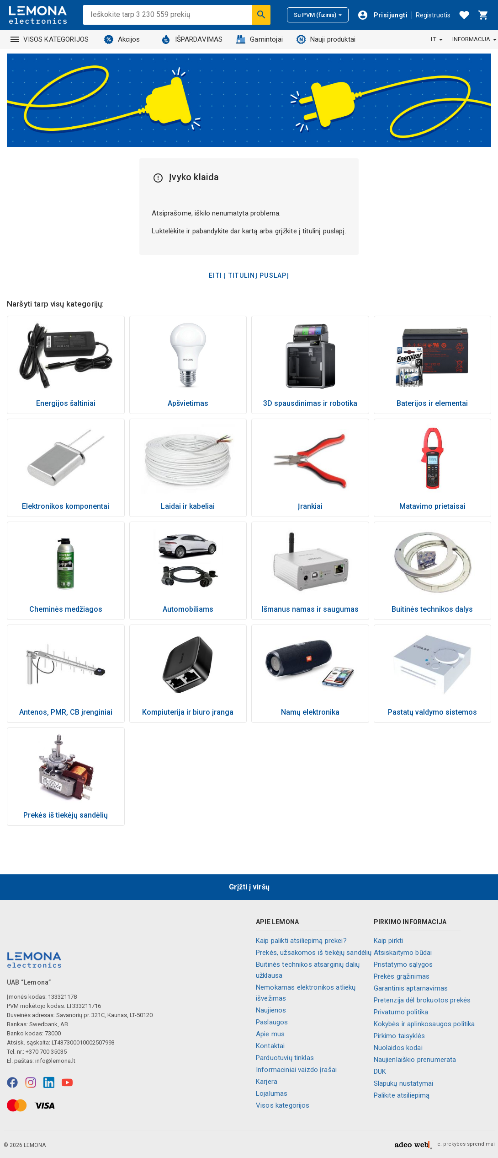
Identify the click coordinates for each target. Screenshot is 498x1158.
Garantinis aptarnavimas (411, 988)
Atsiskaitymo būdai (403, 952)
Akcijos (122, 39)
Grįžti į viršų (249, 887)
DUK (380, 1071)
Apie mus (270, 1034)
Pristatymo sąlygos (403, 964)
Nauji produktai (326, 39)
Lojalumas (271, 1093)
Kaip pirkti (388, 941)
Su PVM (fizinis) (318, 14)
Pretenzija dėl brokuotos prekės (422, 1000)
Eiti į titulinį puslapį (249, 275)
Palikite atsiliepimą (402, 1095)
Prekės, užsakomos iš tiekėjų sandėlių (314, 952)
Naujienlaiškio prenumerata (415, 1060)
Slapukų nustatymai (404, 1083)
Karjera (266, 1081)
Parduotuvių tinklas (285, 1058)
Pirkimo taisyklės (399, 1036)
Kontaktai (270, 1046)
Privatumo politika (401, 1012)
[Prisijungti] (382, 15)
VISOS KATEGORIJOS (50, 39)
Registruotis (433, 15)
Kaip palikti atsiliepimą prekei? (301, 941)
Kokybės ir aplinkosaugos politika (424, 1024)
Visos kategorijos (283, 1105)
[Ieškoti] (261, 14)
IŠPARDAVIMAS (192, 39)
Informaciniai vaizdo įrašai (296, 1070)
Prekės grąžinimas (402, 976)
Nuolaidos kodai (398, 1048)
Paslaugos (272, 1022)
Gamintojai (259, 39)
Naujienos (271, 1010)
